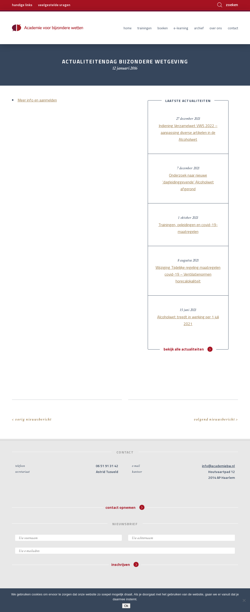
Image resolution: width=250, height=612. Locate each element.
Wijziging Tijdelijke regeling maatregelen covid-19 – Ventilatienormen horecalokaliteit (188, 274)
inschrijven (125, 564)
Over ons (215, 28)
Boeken (162, 28)
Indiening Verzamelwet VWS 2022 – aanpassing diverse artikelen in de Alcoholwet (188, 132)
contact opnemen (124, 507)
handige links (22, 4)
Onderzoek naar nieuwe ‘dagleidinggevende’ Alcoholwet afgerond (188, 182)
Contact (233, 28)
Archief (199, 28)
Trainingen (144, 28)
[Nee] (243, 600)
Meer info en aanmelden (37, 100)
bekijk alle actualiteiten (188, 349)
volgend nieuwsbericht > (216, 419)
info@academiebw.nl (218, 465)
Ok (126, 606)
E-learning (181, 28)
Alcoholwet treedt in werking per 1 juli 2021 (188, 320)
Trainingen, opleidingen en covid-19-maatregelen (188, 228)
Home (128, 28)
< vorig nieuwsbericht (32, 419)
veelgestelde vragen (54, 4)
